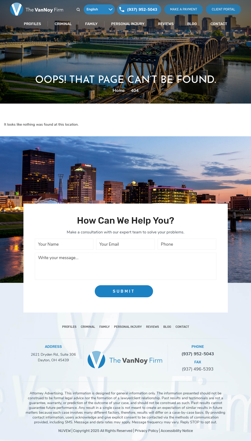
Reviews (166, 24)
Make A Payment (183, 9)
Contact (219, 24)
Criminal (63, 24)
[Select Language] (99, 9)
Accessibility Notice (177, 431)
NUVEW (64, 431)
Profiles (32, 24)
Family (91, 24)
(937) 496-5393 (198, 369)
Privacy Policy (146, 431)
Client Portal (223, 9)
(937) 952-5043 (142, 9)
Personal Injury (127, 24)
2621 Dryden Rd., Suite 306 (53, 354)
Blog (192, 24)
